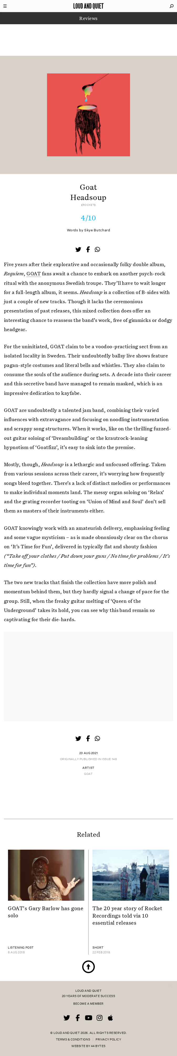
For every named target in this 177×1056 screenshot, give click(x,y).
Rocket (89, 205)
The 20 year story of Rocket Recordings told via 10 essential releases (127, 915)
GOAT (34, 273)
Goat (88, 774)
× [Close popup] (170, 980)
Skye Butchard (97, 230)
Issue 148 (109, 759)
